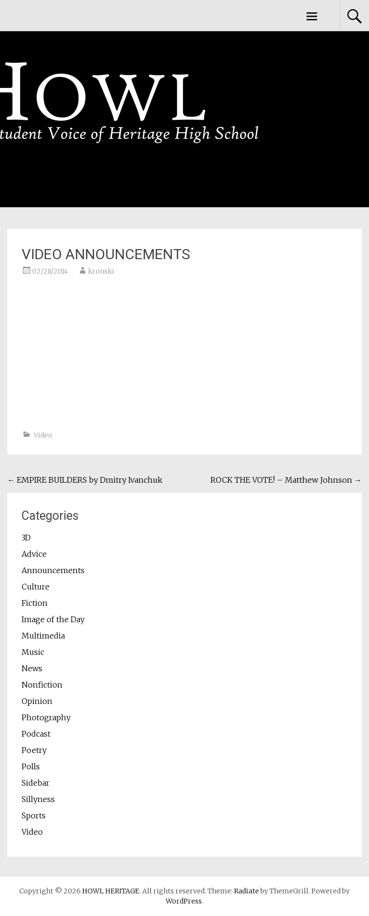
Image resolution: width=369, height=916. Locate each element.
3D (26, 537)
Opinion (37, 701)
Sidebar (35, 783)
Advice (34, 554)
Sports (34, 815)
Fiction (35, 603)
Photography (46, 717)
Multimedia (43, 635)
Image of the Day (53, 619)
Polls (31, 766)
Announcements (53, 570)
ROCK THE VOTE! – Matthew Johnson (286, 480)
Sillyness (38, 799)
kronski (101, 271)
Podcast (36, 734)
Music (33, 652)
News (32, 668)
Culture (35, 586)
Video (43, 435)
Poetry (34, 750)
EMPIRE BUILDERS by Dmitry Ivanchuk (84, 480)
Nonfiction (42, 685)
